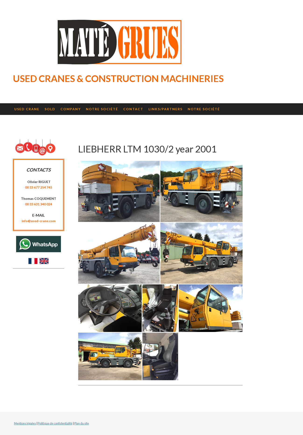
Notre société (102, 109)
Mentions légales (25, 423)
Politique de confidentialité (55, 423)
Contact (133, 109)
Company (70, 109)
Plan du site (81, 423)
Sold (50, 109)
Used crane (26, 109)
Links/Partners (165, 109)
